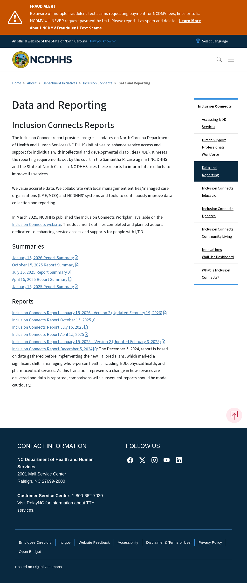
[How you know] (102, 41)
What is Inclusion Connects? (216, 274)
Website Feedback (94, 542)
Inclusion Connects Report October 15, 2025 (54, 320)
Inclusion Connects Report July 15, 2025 (50, 327)
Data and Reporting (210, 171)
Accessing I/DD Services (214, 123)
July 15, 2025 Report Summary (41, 272)
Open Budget (30, 551)
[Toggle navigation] (235, 60)
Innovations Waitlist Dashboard (218, 253)
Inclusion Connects (97, 83)
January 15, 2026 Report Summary (45, 258)
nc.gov (65, 542)
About (32, 83)
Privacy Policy (210, 542)
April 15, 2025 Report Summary (42, 280)
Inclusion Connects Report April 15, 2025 (50, 335)
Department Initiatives (59, 83)
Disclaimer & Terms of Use (168, 542)
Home (16, 83)
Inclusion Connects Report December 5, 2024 (54, 349)
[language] (215, 41)
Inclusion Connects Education (217, 192)
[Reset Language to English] (198, 41)
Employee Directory (35, 542)
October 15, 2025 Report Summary (45, 265)
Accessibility (128, 542)
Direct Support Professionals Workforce (214, 147)
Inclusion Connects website (36, 225)
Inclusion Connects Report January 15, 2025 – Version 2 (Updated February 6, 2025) (88, 342)
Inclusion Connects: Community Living (218, 233)
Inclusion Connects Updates (217, 212)
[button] (216, 60)
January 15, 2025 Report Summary (45, 287)
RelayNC (35, 503)
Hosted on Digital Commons (38, 567)
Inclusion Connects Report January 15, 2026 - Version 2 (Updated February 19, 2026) (89, 313)
